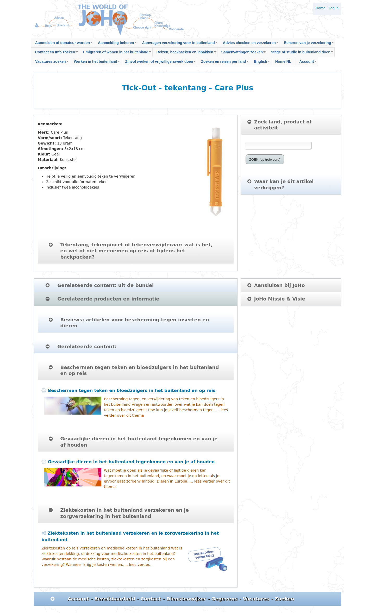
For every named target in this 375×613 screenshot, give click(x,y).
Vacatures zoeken (50, 62)
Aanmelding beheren (115, 44)
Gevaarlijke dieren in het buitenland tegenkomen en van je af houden (131, 461)
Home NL (283, 61)
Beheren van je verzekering (307, 44)
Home (320, 8)
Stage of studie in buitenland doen (300, 53)
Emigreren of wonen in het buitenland (115, 53)
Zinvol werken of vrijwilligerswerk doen (158, 62)
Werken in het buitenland (95, 62)
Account (306, 62)
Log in (334, 8)
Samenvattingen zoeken (241, 53)
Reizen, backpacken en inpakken (184, 53)
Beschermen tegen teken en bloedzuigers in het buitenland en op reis (132, 390)
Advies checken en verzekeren (249, 44)
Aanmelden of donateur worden (62, 44)
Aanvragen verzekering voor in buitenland (177, 44)
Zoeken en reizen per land (223, 62)
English (260, 62)
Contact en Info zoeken (54, 53)
